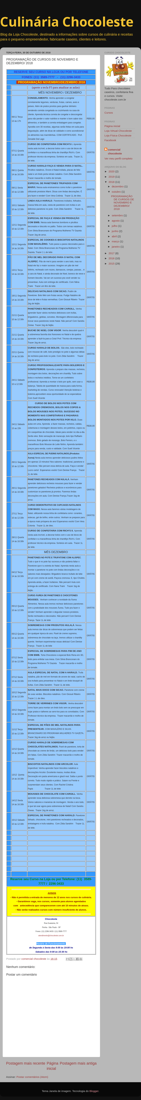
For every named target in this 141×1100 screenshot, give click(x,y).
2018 (112, 181)
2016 (112, 258)
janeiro (116, 246)
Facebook (110, 140)
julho (115, 225)
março (116, 241)
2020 (112, 171)
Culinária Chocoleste (67, 21)
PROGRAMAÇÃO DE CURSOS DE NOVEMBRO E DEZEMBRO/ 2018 (122, 202)
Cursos (108, 112)
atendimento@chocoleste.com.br (51, 936)
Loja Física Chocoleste (117, 135)
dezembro (118, 186)
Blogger (94, 1091)
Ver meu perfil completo (118, 158)
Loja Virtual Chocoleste (118, 130)
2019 (112, 176)
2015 (112, 263)
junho (115, 231)
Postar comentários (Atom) (32, 1076)
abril (115, 236)
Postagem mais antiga (78, 1063)
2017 (112, 253)
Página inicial (112, 126)
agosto (116, 220)
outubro (117, 191)
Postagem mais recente (25, 1063)
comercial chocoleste (115, 151)
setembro (118, 215)
